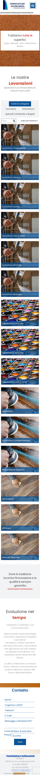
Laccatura (11, 108)
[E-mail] (19, 716)
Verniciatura (28, 108)
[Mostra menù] (32, 5)
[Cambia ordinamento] (37, 121)
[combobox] (33, 121)
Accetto (17, 735)
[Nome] (19, 700)
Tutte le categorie (20, 103)
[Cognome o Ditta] (19, 705)
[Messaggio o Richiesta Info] (19, 723)
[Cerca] (14, 121)
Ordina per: (25, 121)
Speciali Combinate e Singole (20, 114)
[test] (21, 770)
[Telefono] (19, 710)
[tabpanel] (20, 40)
